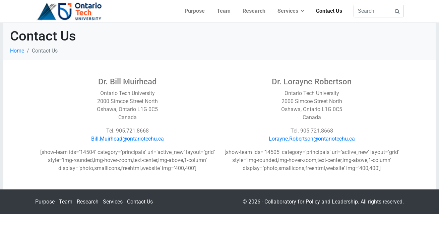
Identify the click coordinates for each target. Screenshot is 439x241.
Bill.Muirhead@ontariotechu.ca (127, 139)
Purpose (195, 11)
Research (254, 11)
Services (290, 11)
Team (224, 11)
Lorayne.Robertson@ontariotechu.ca (312, 139)
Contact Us (329, 11)
